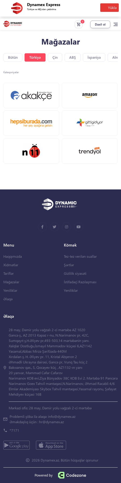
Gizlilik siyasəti (75, 273)
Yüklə (112, 7)
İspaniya (94, 57)
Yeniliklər (10, 290)
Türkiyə (35, 57)
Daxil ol (100, 24)
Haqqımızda (12, 256)
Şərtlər (69, 264)
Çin (55, 57)
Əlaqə (8, 298)
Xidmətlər (10, 264)
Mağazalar (11, 281)
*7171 (14, 430)
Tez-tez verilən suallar (80, 256)
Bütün (13, 57)
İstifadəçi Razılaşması (80, 281)
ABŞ (72, 57)
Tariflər (8, 273)
